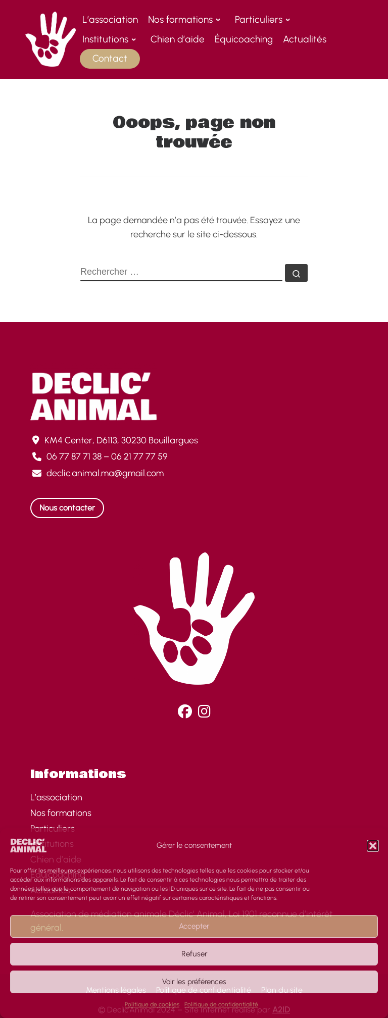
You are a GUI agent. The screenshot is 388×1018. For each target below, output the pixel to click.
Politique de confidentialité (221, 1004)
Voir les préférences (194, 981)
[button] (373, 846)
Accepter (194, 926)
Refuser (194, 953)
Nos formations (60, 813)
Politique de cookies (152, 1004)
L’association (56, 797)
